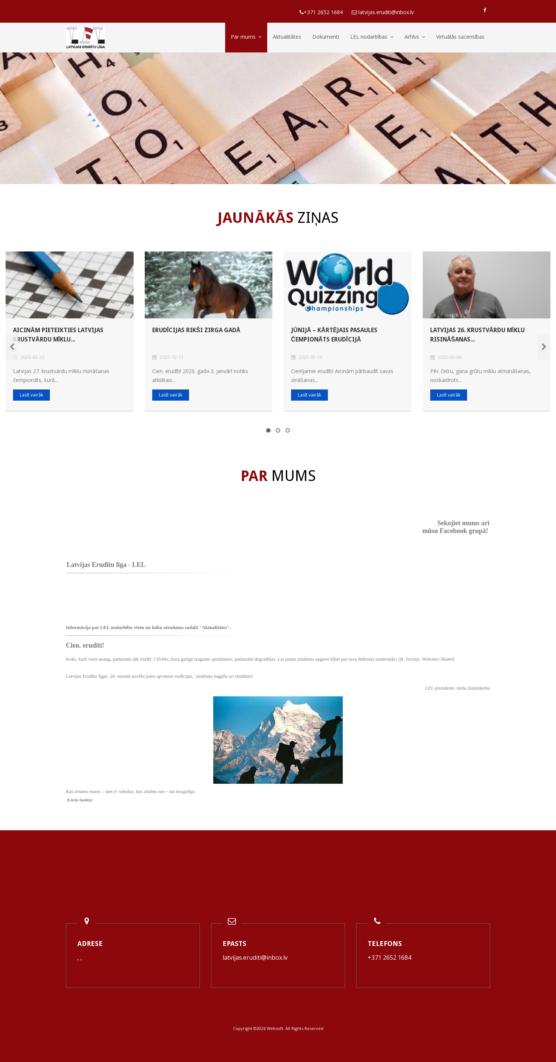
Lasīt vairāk (31, 395)
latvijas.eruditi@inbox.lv (255, 957)
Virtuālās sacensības (460, 36)
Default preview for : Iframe (437, 581)
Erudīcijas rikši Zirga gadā (196, 330)
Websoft (275, 1028)
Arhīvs (415, 36)
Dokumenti (325, 36)
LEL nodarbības (371, 36)
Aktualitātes (287, 36)
